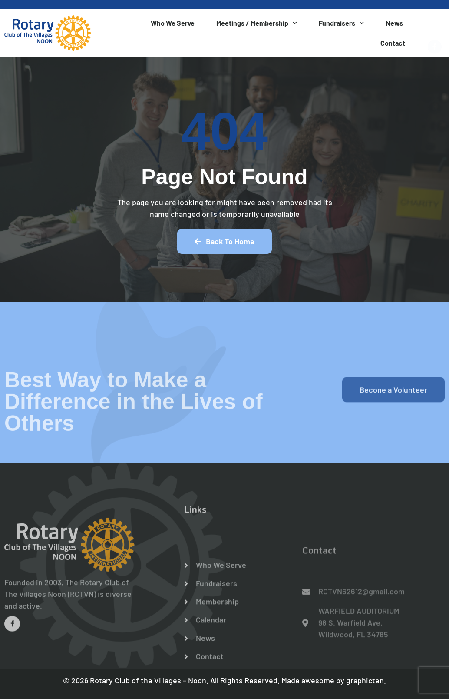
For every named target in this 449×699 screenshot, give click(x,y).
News (394, 23)
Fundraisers (341, 23)
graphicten (365, 680)
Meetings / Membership (256, 23)
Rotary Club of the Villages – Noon (148, 680)
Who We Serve (173, 23)
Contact (392, 43)
